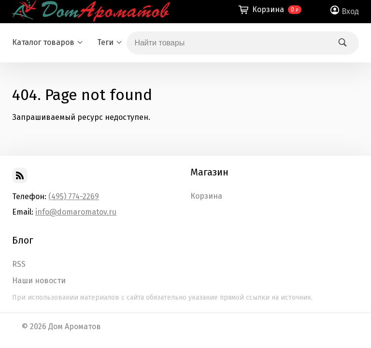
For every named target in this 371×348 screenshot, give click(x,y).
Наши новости (39, 280)
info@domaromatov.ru (75, 212)
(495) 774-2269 (73, 196)
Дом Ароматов (74, 326)
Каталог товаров (43, 42)
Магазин (209, 172)
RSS (19, 264)
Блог (22, 240)
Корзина (206, 196)
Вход (350, 11)
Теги (105, 42)
